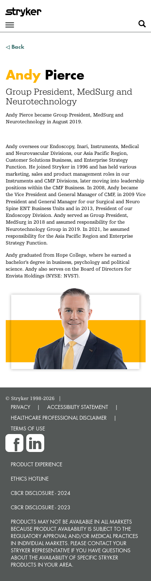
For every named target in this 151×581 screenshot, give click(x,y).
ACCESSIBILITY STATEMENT (77, 407)
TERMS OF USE (28, 428)
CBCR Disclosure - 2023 (40, 507)
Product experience (36, 464)
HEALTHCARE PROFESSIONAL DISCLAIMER (59, 417)
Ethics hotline (30, 478)
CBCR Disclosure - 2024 (40, 493)
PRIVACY (20, 407)
